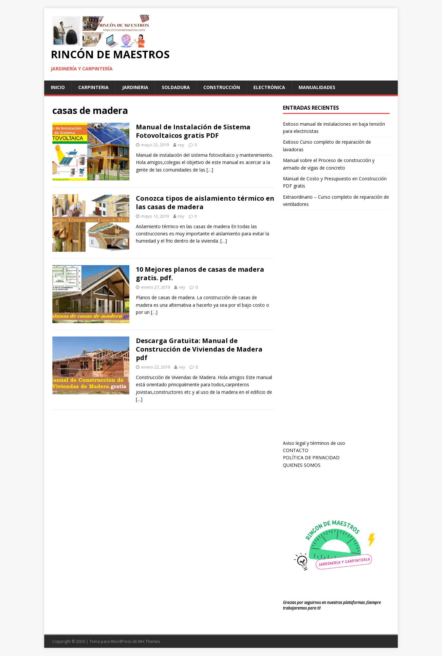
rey (181, 145)
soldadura (176, 87)
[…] (210, 170)
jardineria (135, 87)
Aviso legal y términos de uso (314, 443)
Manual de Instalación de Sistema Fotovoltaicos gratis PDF (193, 131)
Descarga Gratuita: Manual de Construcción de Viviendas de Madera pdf (199, 349)
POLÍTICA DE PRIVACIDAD (311, 457)
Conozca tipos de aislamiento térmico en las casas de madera (205, 202)
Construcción (221, 87)
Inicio (58, 87)
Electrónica (269, 87)
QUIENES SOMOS (302, 465)
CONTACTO (295, 450)
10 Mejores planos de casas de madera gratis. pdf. (200, 273)
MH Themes (149, 641)
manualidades (317, 87)
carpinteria (93, 87)
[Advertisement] (332, 331)
